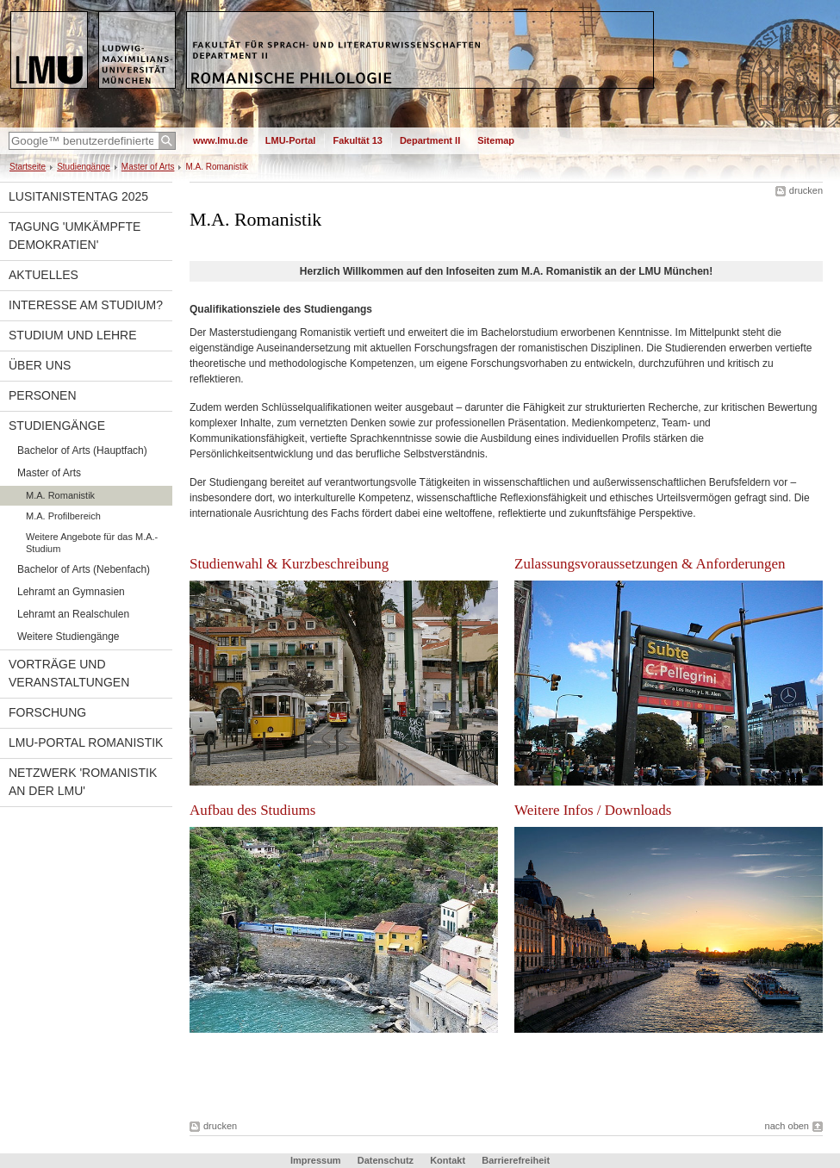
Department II (430, 140)
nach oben (787, 1126)
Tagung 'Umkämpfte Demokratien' (74, 236)
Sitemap (495, 140)
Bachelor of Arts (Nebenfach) (83, 569)
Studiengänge (83, 166)
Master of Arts (148, 166)
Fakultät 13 (357, 140)
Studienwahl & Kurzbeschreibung (289, 564)
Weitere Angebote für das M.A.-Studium (92, 542)
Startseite (27, 166)
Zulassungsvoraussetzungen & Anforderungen (649, 564)
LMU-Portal (290, 140)
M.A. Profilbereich (63, 516)
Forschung (47, 712)
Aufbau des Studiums (252, 810)
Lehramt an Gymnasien (71, 592)
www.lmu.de (220, 140)
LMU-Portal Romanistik (86, 742)
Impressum (315, 1160)
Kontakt (447, 1160)
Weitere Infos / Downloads (592, 810)
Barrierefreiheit (516, 1160)
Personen (43, 395)
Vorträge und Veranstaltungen (69, 673)
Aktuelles (43, 275)
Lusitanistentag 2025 (78, 196)
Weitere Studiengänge (68, 637)
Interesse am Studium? (86, 305)
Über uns (40, 365)
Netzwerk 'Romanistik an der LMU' (83, 782)
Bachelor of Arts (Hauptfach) (82, 450)
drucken (806, 190)
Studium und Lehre (73, 335)
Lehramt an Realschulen (73, 614)
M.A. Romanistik (60, 495)
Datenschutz (386, 1160)
